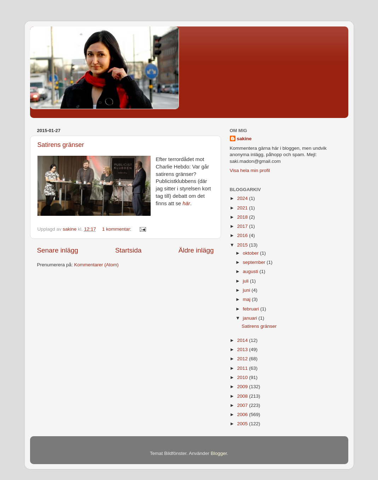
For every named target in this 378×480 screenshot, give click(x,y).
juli (246, 281)
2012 (243, 358)
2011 (243, 368)
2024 (243, 198)
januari (250, 318)
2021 (243, 208)
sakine (244, 138)
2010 (243, 377)
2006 (243, 414)
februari (252, 309)
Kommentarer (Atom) (96, 264)
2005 (243, 423)
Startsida (128, 250)
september (255, 262)
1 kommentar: (117, 229)
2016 (243, 235)
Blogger (219, 453)
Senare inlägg (57, 250)
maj (247, 299)
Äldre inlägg (196, 250)
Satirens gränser (60, 144)
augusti (251, 271)
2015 (243, 245)
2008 (243, 396)
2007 (243, 405)
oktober (251, 253)
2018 (243, 217)
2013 (243, 349)
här (186, 203)
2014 (243, 340)
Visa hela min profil (250, 170)
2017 (243, 226)
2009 (243, 386)
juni (247, 290)
